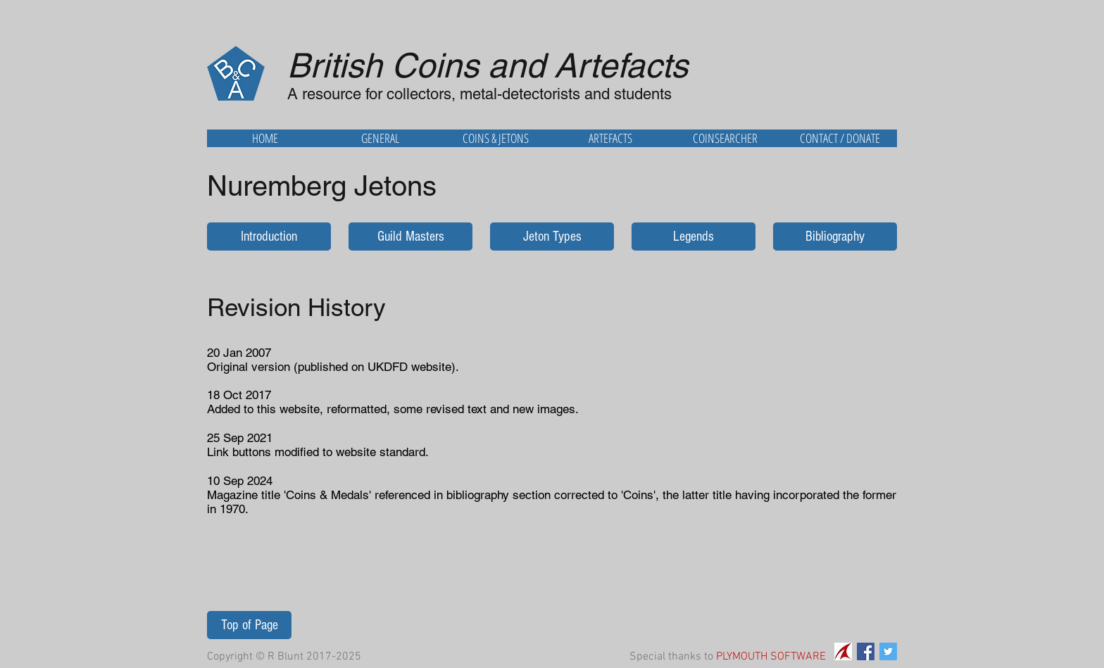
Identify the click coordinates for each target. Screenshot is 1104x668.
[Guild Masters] (410, 236)
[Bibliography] (835, 236)
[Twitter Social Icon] (888, 651)
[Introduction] (269, 236)
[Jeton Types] (552, 236)
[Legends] (693, 236)
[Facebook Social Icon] (865, 651)
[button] (380, 138)
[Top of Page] (249, 625)
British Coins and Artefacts (487, 65)
